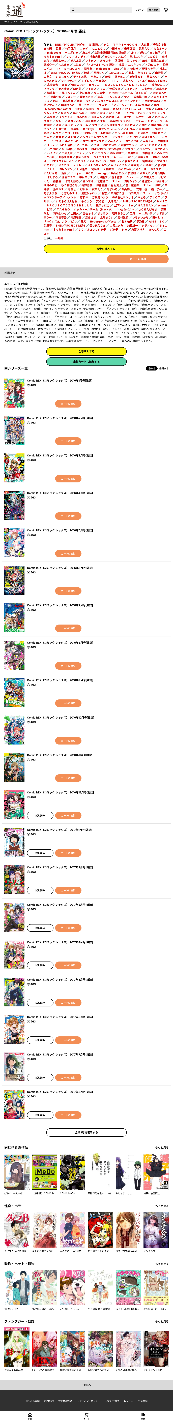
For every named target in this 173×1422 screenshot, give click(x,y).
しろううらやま (147, 145)
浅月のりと (50, 185)
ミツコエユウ (112, 125)
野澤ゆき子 (149, 68)
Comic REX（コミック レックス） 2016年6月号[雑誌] (60, 568)
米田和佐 (67, 149)
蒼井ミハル (74, 121)
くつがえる (66, 117)
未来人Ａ (96, 117)
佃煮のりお (78, 84)
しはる (77, 64)
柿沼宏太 (147, 181)
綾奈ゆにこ (158, 84)
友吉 (104, 193)
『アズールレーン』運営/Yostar (130, 105)
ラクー (48, 217)
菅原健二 (102, 181)
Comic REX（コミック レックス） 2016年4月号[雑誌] (60, 493)
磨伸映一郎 (92, 109)
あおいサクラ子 (96, 229)
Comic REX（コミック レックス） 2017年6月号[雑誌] (60, 1017)
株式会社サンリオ (93, 141)
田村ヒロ (157, 217)
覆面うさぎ (86, 97)
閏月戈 (88, 68)
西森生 (57, 181)
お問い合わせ (112, 1400)
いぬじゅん (62, 76)
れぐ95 (159, 117)
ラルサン (145, 149)
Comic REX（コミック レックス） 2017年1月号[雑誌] (59, 829)
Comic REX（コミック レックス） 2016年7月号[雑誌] (60, 605)
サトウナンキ (69, 80)
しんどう (152, 56)
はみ (56, 101)
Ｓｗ (102, 88)
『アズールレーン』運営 (100, 64)
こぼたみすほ (69, 193)
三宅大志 (147, 88)
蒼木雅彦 (116, 177)
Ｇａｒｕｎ (131, 88)
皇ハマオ (88, 181)
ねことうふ (98, 48)
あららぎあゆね (124, 133)
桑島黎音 (68, 101)
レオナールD (143, 117)
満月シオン (148, 137)
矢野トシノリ (157, 113)
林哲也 (60, 137)
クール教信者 (103, 133)
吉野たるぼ (131, 161)
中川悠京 (133, 153)
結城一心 (115, 161)
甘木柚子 (127, 221)
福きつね (156, 125)
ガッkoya (89, 129)
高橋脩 (51, 117)
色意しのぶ (60, 60)
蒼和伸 (117, 109)
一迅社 (59, 238)
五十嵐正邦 (132, 185)
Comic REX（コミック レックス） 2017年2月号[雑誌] (60, 867)
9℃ (69, 56)
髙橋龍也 (94, 44)
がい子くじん (119, 165)
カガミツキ (132, 141)
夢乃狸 (140, 221)
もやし (152, 121)
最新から (164, 368)
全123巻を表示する (86, 1132)
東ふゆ (86, 52)
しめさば (52, 149)
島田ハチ (58, 189)
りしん (51, 169)
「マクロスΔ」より (62, 161)
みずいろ (112, 189)
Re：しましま (133, 109)
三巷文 (48, 76)
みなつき (105, 60)
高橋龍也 (52, 84)
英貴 (58, 48)
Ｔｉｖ (115, 80)
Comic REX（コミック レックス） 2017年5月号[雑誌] (60, 979)
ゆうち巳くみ (69, 185)
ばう (131, 157)
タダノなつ (148, 225)
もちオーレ (160, 48)
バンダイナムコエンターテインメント (118, 101)
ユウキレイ (134, 64)
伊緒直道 (101, 185)
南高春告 (61, 217)
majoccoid (54, 52)
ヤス (127, 97)
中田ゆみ (114, 48)
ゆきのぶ (64, 165)
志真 (100, 97)
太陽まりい (106, 217)
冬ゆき (48, 121)
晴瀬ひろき (68, 105)
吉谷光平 (155, 52)
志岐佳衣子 (136, 76)
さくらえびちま (147, 209)
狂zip (78, 109)
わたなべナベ (98, 161)
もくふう (86, 201)
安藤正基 (129, 48)
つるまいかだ (140, 217)
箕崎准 (95, 169)
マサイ (96, 125)
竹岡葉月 (70, 48)
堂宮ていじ (144, 72)
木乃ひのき (152, 64)
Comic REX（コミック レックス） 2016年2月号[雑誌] (60, 418)
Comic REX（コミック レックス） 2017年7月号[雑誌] (60, 1054)
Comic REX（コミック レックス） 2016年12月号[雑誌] (60, 792)
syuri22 (160, 109)
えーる (84, 125)
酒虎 (64, 173)
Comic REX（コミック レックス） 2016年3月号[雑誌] (60, 455)
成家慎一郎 (140, 97)
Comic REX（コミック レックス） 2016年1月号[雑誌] (59, 380)
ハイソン (52, 153)
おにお (134, 137)
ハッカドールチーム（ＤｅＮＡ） (129, 93)
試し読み (40, 815)
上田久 (75, 213)
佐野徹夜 (86, 185)
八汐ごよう (161, 149)
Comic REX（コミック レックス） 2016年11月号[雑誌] (60, 755)
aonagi (101, 173)
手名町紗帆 (80, 76)
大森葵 (145, 44)
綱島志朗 (161, 88)
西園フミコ (68, 177)
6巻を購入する (106, 249)
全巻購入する (86, 351)
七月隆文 (64, 88)
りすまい (90, 60)
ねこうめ (78, 113)
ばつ (74, 221)
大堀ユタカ (116, 225)
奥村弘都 (123, 217)
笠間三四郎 (72, 133)
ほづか (57, 133)
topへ (86, 1385)
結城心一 (49, 64)
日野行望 (61, 129)
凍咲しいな (60, 213)
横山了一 (156, 189)
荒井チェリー (87, 105)
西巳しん (99, 72)
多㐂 (46, 133)
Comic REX (32, 22)
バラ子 (114, 229)
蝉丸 (143, 52)
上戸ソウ (49, 88)
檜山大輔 (95, 56)
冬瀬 (148, 109)
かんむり (154, 229)
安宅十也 (141, 189)
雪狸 (102, 113)
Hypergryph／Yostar (57, 109)
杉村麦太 (116, 185)
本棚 (143, 1419)
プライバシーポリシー (89, 1400)
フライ (84, 48)
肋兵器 (119, 60)
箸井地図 (147, 161)
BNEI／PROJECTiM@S (70, 44)
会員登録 (153, 9)
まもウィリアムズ (115, 56)
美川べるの (68, 93)
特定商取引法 (65, 1400)
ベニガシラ (71, 52)
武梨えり (144, 48)
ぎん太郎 (76, 60)
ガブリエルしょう (109, 129)
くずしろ (86, 80)
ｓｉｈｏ (78, 165)
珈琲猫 (75, 129)
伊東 (158, 185)
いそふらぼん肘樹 (66, 201)
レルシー (70, 97)
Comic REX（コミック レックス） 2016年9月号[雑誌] (60, 680)
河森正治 (148, 141)
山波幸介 (148, 165)
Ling (133, 52)
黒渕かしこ (72, 141)
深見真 (135, 165)
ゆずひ (160, 213)
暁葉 (108, 76)
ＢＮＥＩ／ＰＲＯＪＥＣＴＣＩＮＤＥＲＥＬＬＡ (118, 84)
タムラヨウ (50, 113)
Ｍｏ (124, 229)
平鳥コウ (96, 76)
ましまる (52, 177)
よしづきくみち (97, 165)
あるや (48, 137)
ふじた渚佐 (66, 145)
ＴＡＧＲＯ (113, 97)
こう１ (82, 161)
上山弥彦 (84, 93)
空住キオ (88, 213)
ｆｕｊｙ (76, 173)
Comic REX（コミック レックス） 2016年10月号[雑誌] (60, 717)
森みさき (90, 217)
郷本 (131, 72)
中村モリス (86, 177)
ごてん (140, 121)
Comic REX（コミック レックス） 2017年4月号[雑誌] (60, 942)
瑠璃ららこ (119, 213)
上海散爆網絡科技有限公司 (110, 52)
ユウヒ (128, 117)
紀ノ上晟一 (116, 113)
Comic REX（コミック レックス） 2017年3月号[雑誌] (60, 904)
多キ (88, 101)
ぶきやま (155, 169)
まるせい (129, 125)
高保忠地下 (117, 153)
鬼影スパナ (138, 229)
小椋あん (159, 129)
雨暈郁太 (144, 129)
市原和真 (76, 217)
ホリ (156, 105)
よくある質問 (32, 1400)
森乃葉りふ (113, 117)
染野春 (48, 225)
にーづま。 (83, 145)
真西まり (82, 149)
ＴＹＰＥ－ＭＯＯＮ (125, 44)
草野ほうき (117, 193)
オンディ (80, 56)
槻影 (106, 109)
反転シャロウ (89, 193)
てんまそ (64, 64)
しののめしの (116, 72)
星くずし (70, 125)
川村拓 (87, 133)
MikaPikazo (152, 101)
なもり (60, 121)
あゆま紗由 (65, 157)
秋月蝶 (160, 181)
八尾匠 (143, 125)
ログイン (139, 9)
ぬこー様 (141, 169)
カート (86, 1419)
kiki (79, 101)
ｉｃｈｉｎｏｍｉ (64, 229)
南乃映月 (160, 173)
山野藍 (159, 72)
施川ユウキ (136, 56)
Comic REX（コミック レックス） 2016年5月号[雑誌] (60, 530)
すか (102, 121)
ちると (72, 189)
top (6, 22)
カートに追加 (138, 259)
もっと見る (162, 1147)
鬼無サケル (127, 145)
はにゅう (132, 60)
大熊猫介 (108, 169)
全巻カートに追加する (86, 361)
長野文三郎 (157, 60)
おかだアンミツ (136, 113)
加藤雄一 (132, 225)
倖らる (89, 173)
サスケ (103, 105)
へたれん (129, 129)
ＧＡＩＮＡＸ (101, 157)
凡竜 (163, 145)
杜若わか (82, 117)
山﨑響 (92, 113)
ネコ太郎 (90, 121)
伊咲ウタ (114, 88)
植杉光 (134, 68)
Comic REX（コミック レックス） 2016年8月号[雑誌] (60, 642)
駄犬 (83, 221)
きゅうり (102, 213)
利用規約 (49, 1400)
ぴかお (84, 189)
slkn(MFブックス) (120, 121)
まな (106, 44)
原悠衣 (65, 113)
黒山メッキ (153, 76)
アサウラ (130, 149)
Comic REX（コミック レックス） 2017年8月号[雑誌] (60, 1092)
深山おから (117, 173)
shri (144, 60)
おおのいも (110, 145)
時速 (87, 72)
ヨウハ (102, 153)
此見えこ (120, 76)
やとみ (142, 197)
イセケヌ (55, 141)
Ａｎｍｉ (118, 157)
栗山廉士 (99, 93)
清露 (58, 125)
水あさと (157, 133)
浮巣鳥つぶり (100, 197)
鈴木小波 (55, 97)
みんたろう (114, 141)
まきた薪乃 (72, 181)
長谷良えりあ (98, 225)
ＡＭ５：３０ (157, 221)
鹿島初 (132, 173)
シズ (91, 153)
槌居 (121, 64)
